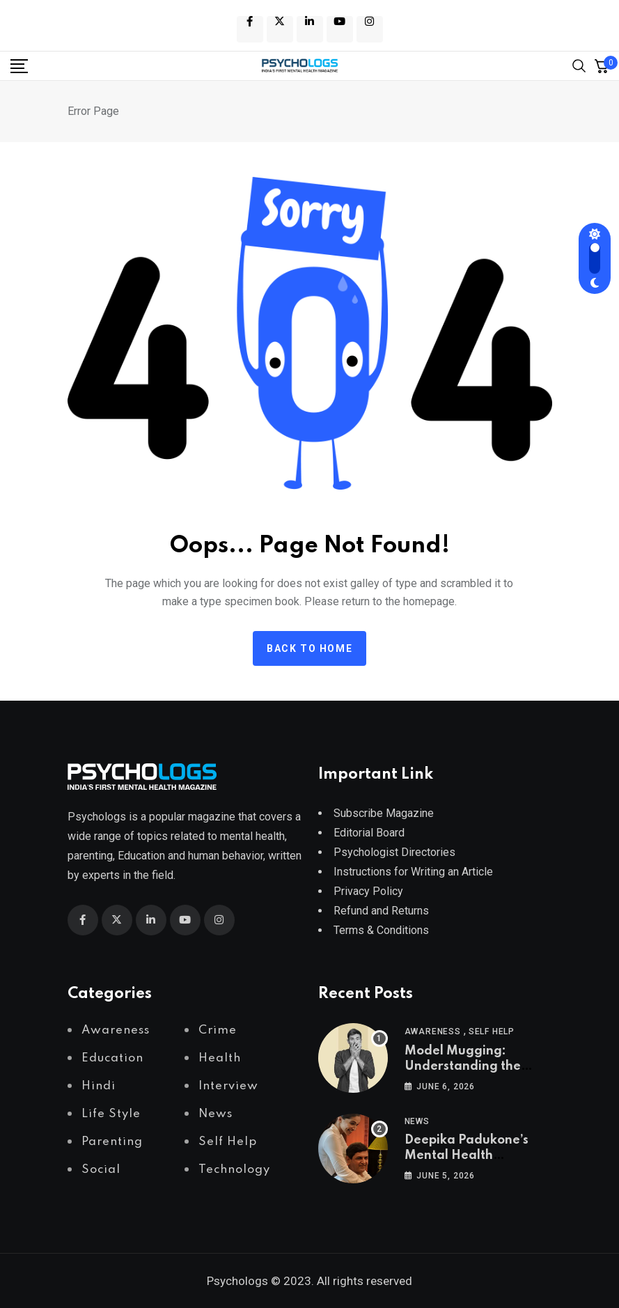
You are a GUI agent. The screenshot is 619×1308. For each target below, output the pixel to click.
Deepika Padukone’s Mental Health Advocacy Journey (466, 1156)
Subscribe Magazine (384, 813)
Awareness (433, 1031)
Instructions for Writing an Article (413, 871)
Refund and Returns (381, 910)
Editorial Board (369, 832)
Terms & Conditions (381, 930)
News (417, 1121)
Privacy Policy (368, 891)
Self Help (492, 1031)
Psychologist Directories (394, 852)
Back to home (309, 648)
